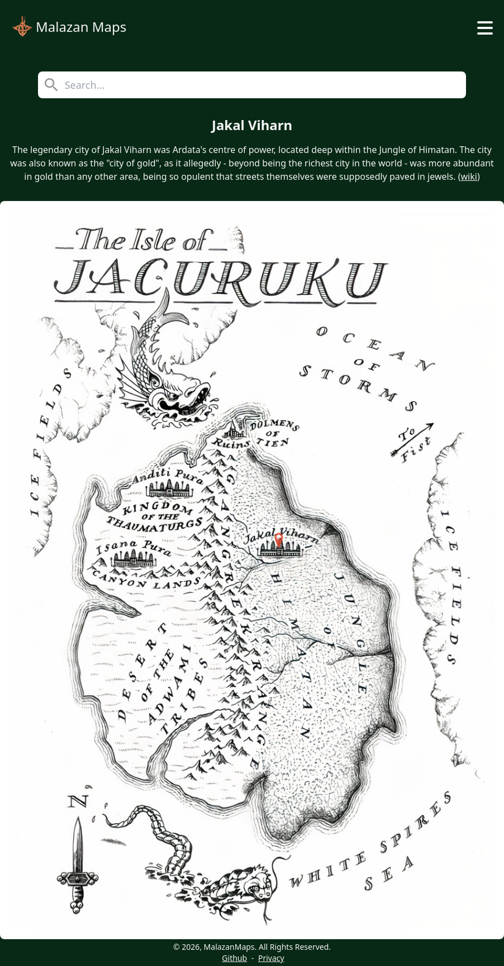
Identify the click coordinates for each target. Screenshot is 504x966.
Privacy (271, 958)
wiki (469, 176)
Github (234, 958)
